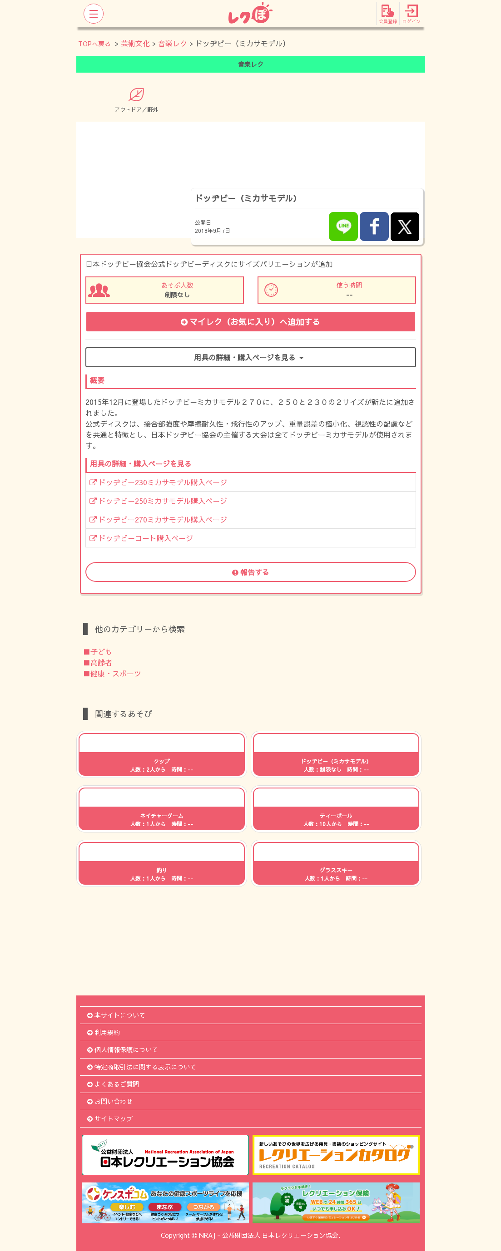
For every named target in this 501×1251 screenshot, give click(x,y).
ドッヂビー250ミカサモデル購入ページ (158, 501)
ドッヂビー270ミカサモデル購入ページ (158, 519)
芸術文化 (135, 43)
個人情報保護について (122, 1049)
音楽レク (172, 43)
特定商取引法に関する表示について (141, 1066)
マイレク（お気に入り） (250, 321)
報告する (250, 572)
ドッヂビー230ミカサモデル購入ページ (158, 482)
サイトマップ (110, 1118)
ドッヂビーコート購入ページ (141, 538)
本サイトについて (116, 1015)
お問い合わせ (110, 1101)
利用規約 (103, 1032)
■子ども (97, 651)
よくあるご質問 (113, 1083)
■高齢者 (97, 662)
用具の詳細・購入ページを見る (250, 357)
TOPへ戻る (94, 43)
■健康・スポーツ (112, 673)
